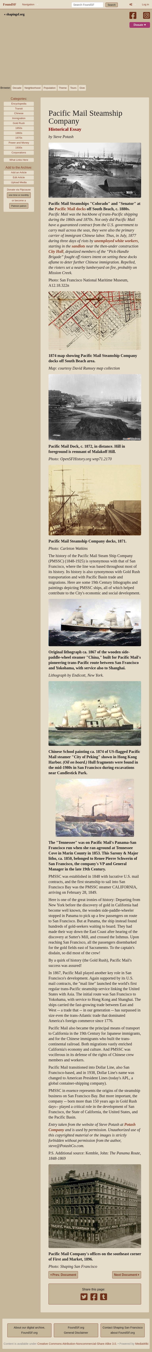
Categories (18, 98)
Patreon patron (18, 206)
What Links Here (19, 159)
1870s (18, 137)
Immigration (19, 118)
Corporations (18, 152)
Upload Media (19, 182)
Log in (145, 4)
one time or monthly (19, 195)
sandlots (78, 246)
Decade (17, 87)
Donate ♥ (140, 25)
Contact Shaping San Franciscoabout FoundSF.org (122, 1330)
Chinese (19, 113)
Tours (73, 87)
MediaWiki (141, 1343)
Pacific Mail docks (70, 209)
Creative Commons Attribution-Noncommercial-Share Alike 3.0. (77, 1343)
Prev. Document (63, 1274)
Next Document (126, 1274)
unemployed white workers (116, 241)
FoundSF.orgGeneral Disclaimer (76, 1330)
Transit (19, 108)
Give (82, 87)
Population (50, 87)
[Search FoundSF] (87, 4)
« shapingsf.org (14, 14)
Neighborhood (32, 87)
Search (112, 4)
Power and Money (19, 142)
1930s (18, 147)
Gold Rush (19, 123)
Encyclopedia (18, 103)
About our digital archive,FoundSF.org (29, 1330)
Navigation (28, 4)
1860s (18, 133)
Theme (63, 87)
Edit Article (19, 177)
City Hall (55, 251)
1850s (18, 128)
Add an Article (19, 172)
